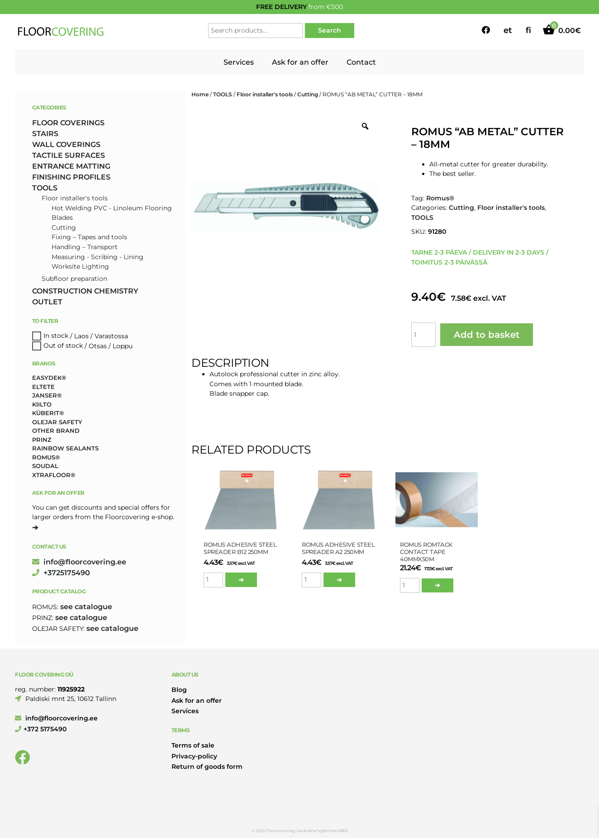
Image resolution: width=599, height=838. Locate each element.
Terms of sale (192, 745)
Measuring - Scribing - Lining (97, 257)
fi (528, 30)
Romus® (440, 198)
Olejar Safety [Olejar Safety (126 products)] (57, 422)
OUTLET (47, 302)
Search (329, 30)
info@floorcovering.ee (79, 562)
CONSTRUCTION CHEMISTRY (85, 291)
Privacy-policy (194, 756)
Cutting (307, 94)
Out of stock (63, 346)
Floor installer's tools (265, 94)
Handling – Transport (85, 247)
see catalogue (86, 606)
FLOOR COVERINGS (68, 122)
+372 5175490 (41, 729)
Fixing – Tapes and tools (89, 237)
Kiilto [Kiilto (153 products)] (42, 404)
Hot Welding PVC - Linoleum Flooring (112, 208)
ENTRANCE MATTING (71, 166)
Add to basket (486, 334)
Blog (179, 690)
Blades (62, 217)
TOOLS (222, 94)
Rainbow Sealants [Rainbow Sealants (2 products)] (65, 448)
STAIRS (45, 133)
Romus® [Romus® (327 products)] (46, 457)
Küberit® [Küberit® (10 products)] (48, 413)
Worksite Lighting (80, 266)
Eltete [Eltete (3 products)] (43, 386)
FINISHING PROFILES (71, 177)
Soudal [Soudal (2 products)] (45, 465)
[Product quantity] (423, 334)
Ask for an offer (300, 62)
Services (238, 62)
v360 (342, 830)
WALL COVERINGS (66, 144)
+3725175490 (61, 572)
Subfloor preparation (74, 279)
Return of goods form (206, 766)
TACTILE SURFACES (68, 155)
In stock (55, 336)
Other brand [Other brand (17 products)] (56, 430)
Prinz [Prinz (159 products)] (42, 439)
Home (200, 94)
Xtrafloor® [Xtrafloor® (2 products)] (53, 474)
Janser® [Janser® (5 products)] (47, 395)
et (508, 30)
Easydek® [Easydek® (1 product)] (49, 377)
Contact (361, 62)
